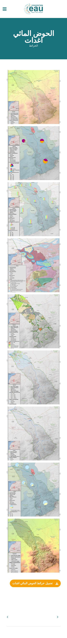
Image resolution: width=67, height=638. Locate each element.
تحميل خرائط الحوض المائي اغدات (35, 583)
